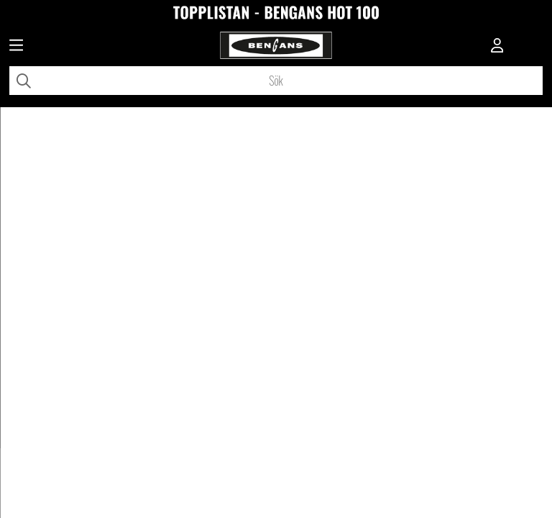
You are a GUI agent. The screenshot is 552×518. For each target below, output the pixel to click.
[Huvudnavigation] (16, 46)
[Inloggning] (497, 46)
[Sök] (276, 80)
